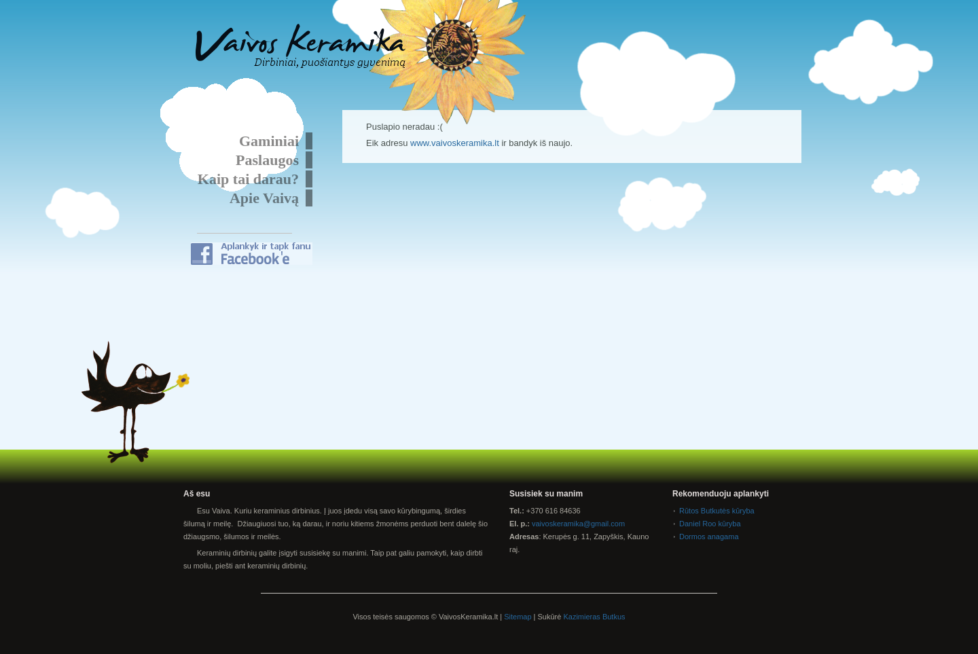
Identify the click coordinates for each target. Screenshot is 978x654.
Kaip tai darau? (248, 178)
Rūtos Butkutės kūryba (717, 511)
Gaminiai (269, 140)
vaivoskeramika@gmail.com (578, 524)
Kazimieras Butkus (594, 617)
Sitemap (517, 617)
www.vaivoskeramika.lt (454, 143)
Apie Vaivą (264, 197)
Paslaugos (267, 159)
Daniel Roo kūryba (710, 524)
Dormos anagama (708, 536)
